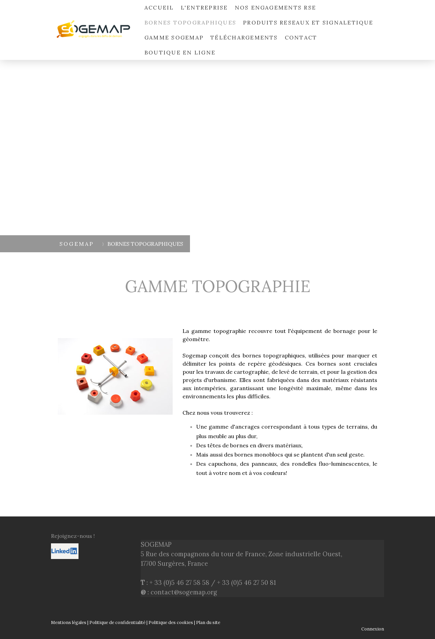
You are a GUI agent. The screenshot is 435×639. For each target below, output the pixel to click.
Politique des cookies (171, 622)
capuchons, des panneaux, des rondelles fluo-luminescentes (288, 463)
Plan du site (208, 622)
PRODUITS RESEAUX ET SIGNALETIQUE (308, 22)
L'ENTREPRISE (204, 7)
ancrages (247, 426)
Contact (301, 37)
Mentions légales (68, 622)
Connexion (372, 629)
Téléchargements (244, 37)
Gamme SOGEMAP (174, 37)
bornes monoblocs (258, 454)
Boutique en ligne (179, 52)
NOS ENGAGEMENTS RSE (275, 7)
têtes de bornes (227, 445)
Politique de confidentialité (117, 622)
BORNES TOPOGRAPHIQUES (190, 22)
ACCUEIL (159, 7)
